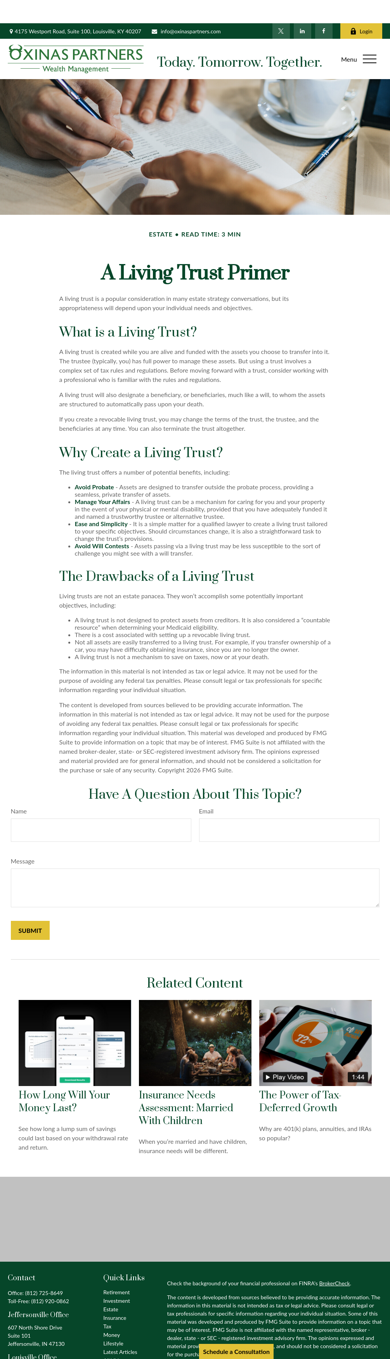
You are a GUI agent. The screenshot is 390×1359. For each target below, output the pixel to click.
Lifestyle (113, 1320)
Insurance (114, 1294)
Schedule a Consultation (236, 1351)
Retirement (116, 1269)
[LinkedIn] (302, 8)
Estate (110, 1286)
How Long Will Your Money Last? (64, 1078)
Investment (116, 1277)
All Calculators (120, 1345)
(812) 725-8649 (44, 1269)
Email (206, 787)
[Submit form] (30, 907)
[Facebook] (324, 8)
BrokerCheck (334, 1260)
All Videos (115, 1337)
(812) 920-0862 (50, 1277)
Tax (107, 1303)
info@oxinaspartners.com (186, 8)
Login (361, 8)
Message (23, 837)
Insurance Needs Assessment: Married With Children (186, 1085)
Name (19, 787)
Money (111, 1311)
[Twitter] (281, 8)
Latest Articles (120, 1328)
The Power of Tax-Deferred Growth (300, 1078)
